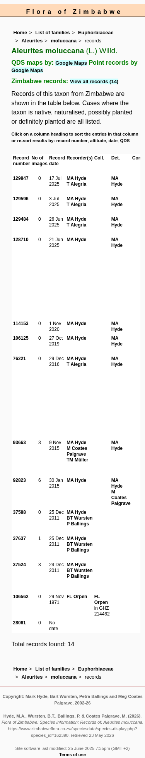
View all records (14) (94, 81)
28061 (19, 623)
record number (71, 140)
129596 (21, 198)
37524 (19, 564)
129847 (21, 178)
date (113, 140)
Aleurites (32, 41)
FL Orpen (77, 596)
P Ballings (78, 524)
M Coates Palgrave (77, 451)
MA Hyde (76, 178)
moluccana (64, 41)
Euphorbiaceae (96, 32)
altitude (98, 140)
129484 (21, 219)
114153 (21, 323)
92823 (19, 480)
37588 (19, 512)
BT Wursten (79, 518)
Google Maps (71, 63)
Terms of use (72, 754)
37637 (19, 538)
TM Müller (77, 460)
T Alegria (76, 184)
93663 (19, 442)
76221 (19, 358)
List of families (52, 32)
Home (20, 32)
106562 (21, 596)
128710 (21, 239)
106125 (21, 338)
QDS (125, 140)
